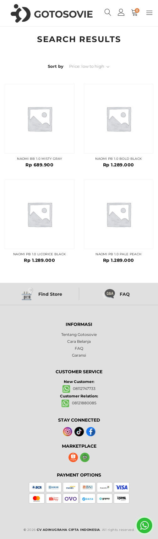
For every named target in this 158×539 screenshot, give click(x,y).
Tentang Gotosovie (79, 334)
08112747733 (79, 388)
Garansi (79, 355)
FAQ (79, 348)
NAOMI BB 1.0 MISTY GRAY (39, 159)
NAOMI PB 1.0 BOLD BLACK (118, 159)
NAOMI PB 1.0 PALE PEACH (118, 254)
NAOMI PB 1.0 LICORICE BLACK (39, 254)
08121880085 (79, 403)
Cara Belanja (79, 341)
